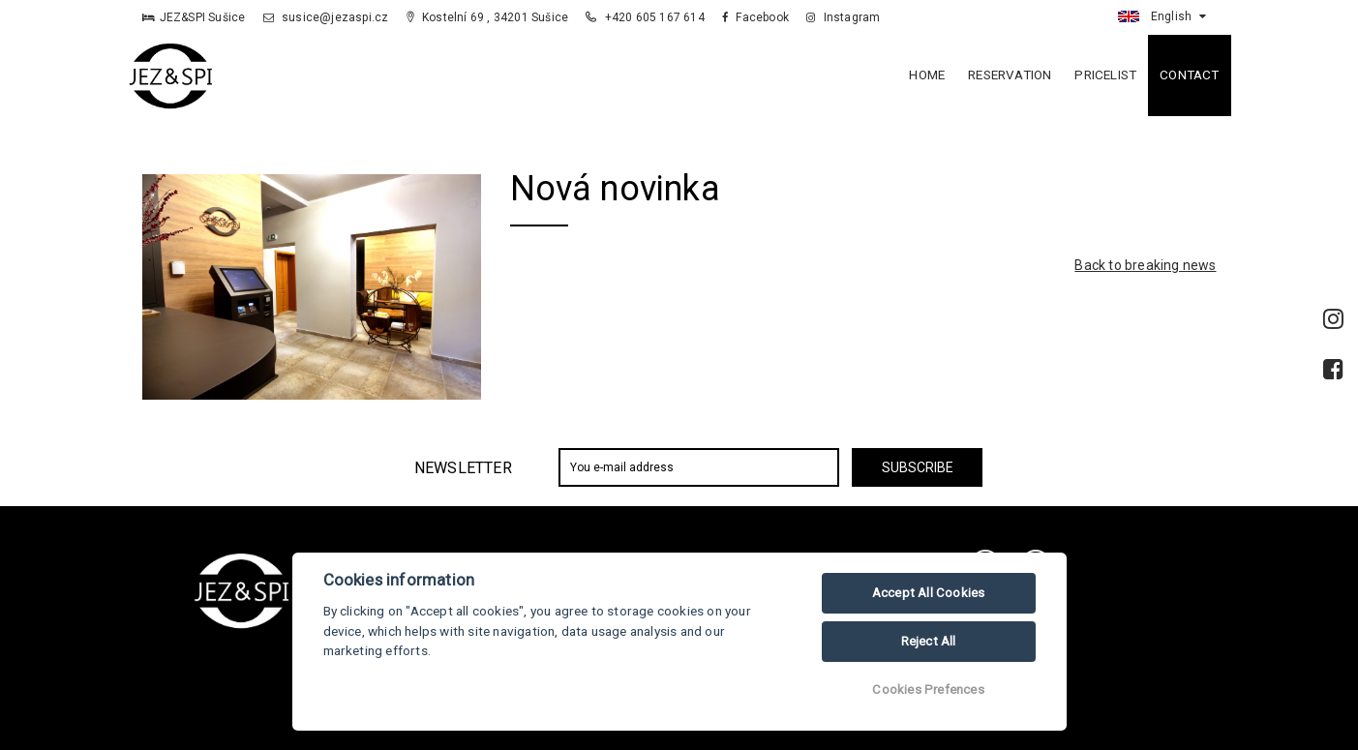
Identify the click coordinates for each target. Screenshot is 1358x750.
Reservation (1009, 75)
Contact (1189, 75)
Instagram (843, 17)
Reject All (928, 641)
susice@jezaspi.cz (326, 17)
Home (927, 75)
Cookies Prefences (927, 689)
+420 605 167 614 (647, 17)
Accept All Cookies (928, 592)
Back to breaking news (1145, 265)
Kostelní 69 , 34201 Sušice (488, 17)
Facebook (755, 17)
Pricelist (1105, 75)
